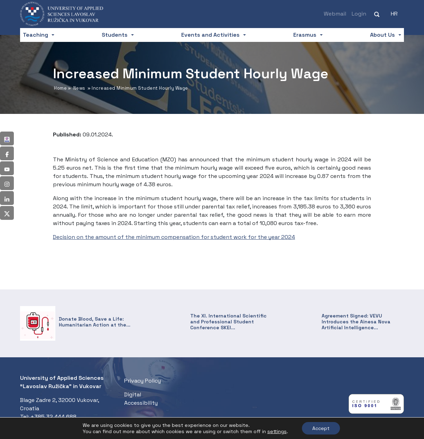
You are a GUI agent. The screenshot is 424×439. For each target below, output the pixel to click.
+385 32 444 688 (53, 416)
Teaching (35, 34)
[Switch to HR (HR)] (394, 14)
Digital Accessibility (141, 398)
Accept (321, 428)
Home (60, 88)
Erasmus (304, 34)
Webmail (335, 13)
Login (359, 13)
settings (277, 431)
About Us (382, 34)
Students (115, 34)
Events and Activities (210, 34)
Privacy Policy (142, 380)
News (79, 88)
